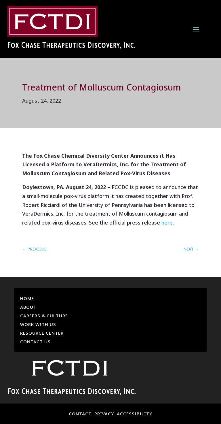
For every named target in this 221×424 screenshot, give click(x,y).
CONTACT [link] (80, 414)
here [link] (167, 222)
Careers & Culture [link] (44, 316)
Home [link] (27, 298)
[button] (196, 28)
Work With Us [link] (38, 324)
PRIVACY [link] (104, 414)
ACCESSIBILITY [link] (134, 414)
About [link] (28, 307)
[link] (71, 29)
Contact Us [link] (35, 342)
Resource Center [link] (42, 333)
